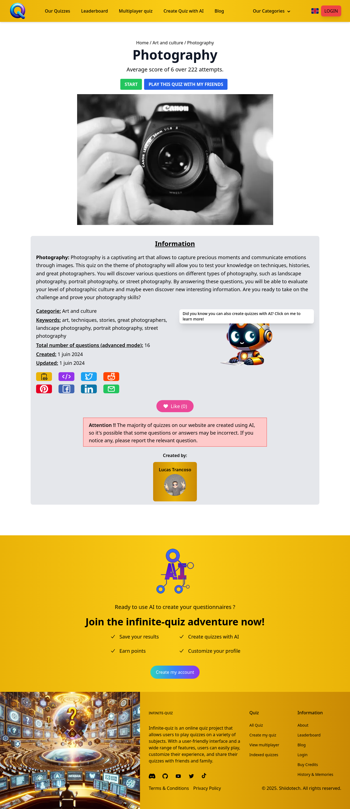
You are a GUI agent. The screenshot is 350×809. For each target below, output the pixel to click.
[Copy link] (44, 376)
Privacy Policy (207, 788)
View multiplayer (264, 744)
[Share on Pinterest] (44, 389)
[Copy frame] (66, 376)
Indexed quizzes (263, 754)
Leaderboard (309, 735)
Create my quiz (262, 735)
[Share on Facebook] (66, 389)
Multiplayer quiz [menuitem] (136, 11)
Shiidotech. (290, 788)
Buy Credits (308, 764)
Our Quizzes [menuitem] (57, 11)
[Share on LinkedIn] (89, 389)
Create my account (175, 672)
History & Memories (315, 774)
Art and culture (168, 43)
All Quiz (256, 725)
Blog (302, 744)
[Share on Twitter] (89, 376)
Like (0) (175, 406)
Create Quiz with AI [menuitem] (184, 11)
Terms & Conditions (169, 788)
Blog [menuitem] (219, 11)
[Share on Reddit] (111, 376)
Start (131, 84)
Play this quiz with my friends (185, 84)
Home (142, 43)
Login (331, 11)
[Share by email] (111, 389)
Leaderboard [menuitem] (94, 11)
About (303, 725)
